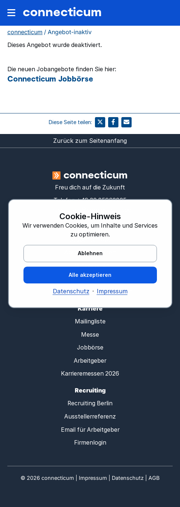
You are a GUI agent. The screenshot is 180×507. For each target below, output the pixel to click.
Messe (90, 334)
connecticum (62, 11)
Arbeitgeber (90, 360)
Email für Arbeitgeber (90, 429)
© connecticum (47, 478)
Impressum (112, 291)
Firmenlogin (90, 442)
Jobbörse (90, 347)
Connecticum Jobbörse (50, 78)
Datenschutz (71, 291)
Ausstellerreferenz (90, 416)
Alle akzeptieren (90, 275)
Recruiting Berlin (90, 403)
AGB (153, 478)
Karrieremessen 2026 (90, 373)
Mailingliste (90, 321)
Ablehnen (90, 253)
